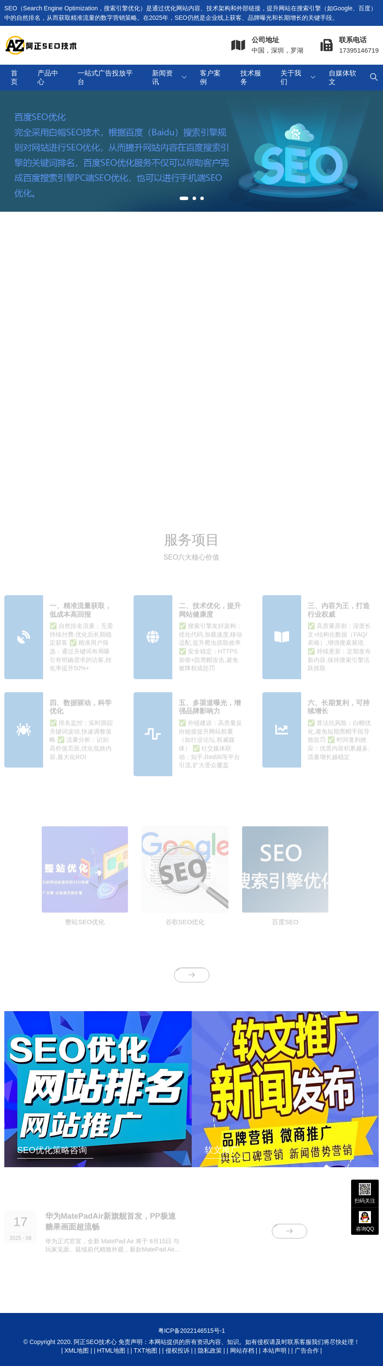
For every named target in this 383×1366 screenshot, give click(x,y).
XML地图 (76, 1350)
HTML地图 (111, 1350)
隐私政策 (210, 1350)
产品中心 (47, 77)
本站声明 (274, 1350)
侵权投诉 (177, 1350)
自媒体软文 (342, 77)
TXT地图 (145, 1350)
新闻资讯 (162, 77)
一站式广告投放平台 (105, 77)
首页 (14, 77)
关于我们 (290, 77)
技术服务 (250, 77)
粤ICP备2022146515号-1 (191, 1330)
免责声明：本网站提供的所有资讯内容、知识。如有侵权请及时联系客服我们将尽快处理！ (239, 1341)
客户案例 (210, 77)
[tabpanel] (191, 151)
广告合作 (307, 1350)
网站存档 (242, 1350)
